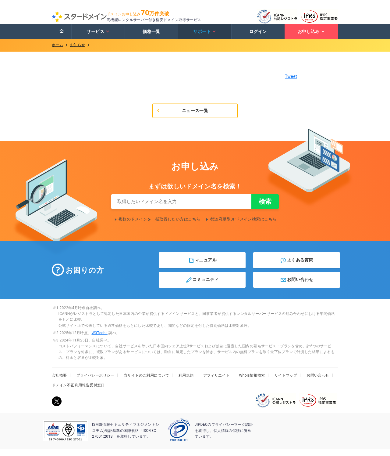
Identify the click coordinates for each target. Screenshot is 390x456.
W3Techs (99, 340)
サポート (204, 37)
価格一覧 (151, 37)
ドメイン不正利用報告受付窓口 (78, 392)
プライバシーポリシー (95, 383)
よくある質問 (296, 267)
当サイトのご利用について (146, 383)
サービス (98, 37)
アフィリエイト (216, 383)
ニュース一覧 (182, 116)
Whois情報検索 (252, 383)
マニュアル (202, 267)
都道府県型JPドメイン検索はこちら (243, 226)
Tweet (291, 82)
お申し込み (311, 37)
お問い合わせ (296, 287)
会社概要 (59, 383)
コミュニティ (202, 287)
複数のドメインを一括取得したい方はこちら (159, 226)
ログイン (258, 37)
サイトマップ (286, 383)
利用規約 (186, 383)
